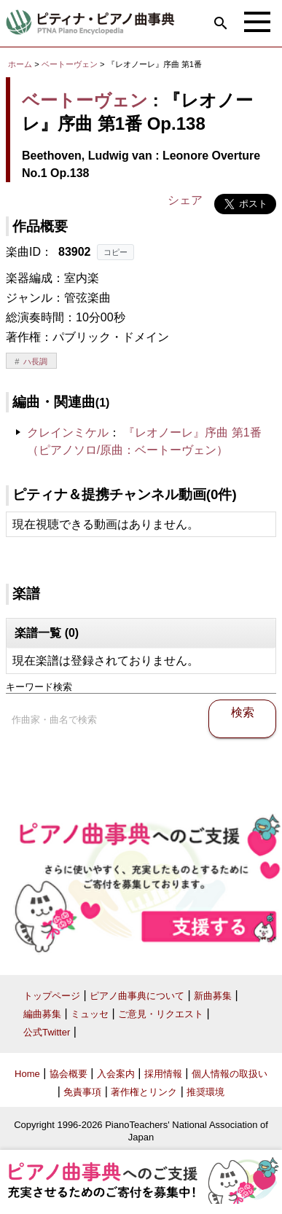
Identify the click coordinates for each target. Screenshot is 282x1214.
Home (27, 1073)
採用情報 (163, 1073)
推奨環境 (205, 1091)
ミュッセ (90, 1014)
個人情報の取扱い (229, 1073)
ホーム (20, 64)
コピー (115, 252)
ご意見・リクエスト (160, 1014)
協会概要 (68, 1073)
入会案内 (116, 1073)
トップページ (51, 995)
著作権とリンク (144, 1091)
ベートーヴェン (70, 64)
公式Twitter (46, 1032)
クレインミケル (68, 432)
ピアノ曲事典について (137, 995)
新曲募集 (213, 995)
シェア (185, 200)
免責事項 (82, 1091)
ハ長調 (35, 361)
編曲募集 (42, 1014)
